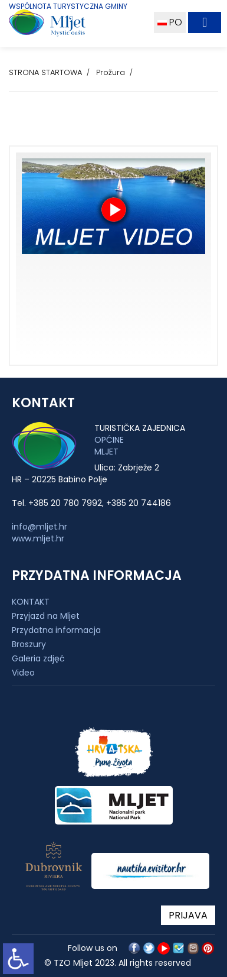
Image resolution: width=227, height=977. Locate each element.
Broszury (29, 644)
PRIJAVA (188, 915)
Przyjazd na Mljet (46, 616)
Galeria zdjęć (38, 658)
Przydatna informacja (56, 630)
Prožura (110, 72)
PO (169, 22)
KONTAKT (31, 602)
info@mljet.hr (39, 527)
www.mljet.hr (38, 538)
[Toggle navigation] (204, 22)
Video (23, 673)
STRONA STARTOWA (45, 72)
